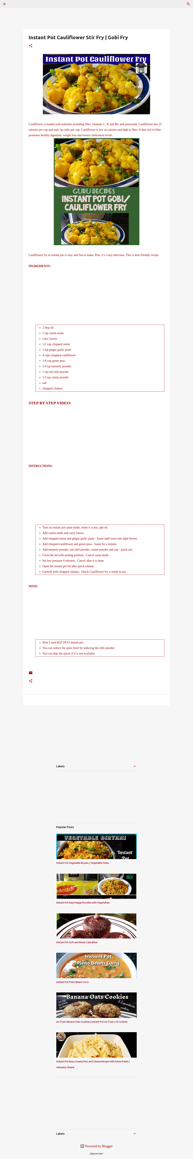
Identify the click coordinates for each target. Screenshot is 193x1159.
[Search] (188, 4)
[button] (31, 46)
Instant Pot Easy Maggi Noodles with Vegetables (83, 902)
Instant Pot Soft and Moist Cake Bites (77, 942)
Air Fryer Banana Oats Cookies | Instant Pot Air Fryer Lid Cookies (91, 1021)
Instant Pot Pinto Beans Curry (72, 982)
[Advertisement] (96, 292)
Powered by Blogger (96, 1146)
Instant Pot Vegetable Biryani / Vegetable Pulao (82, 863)
